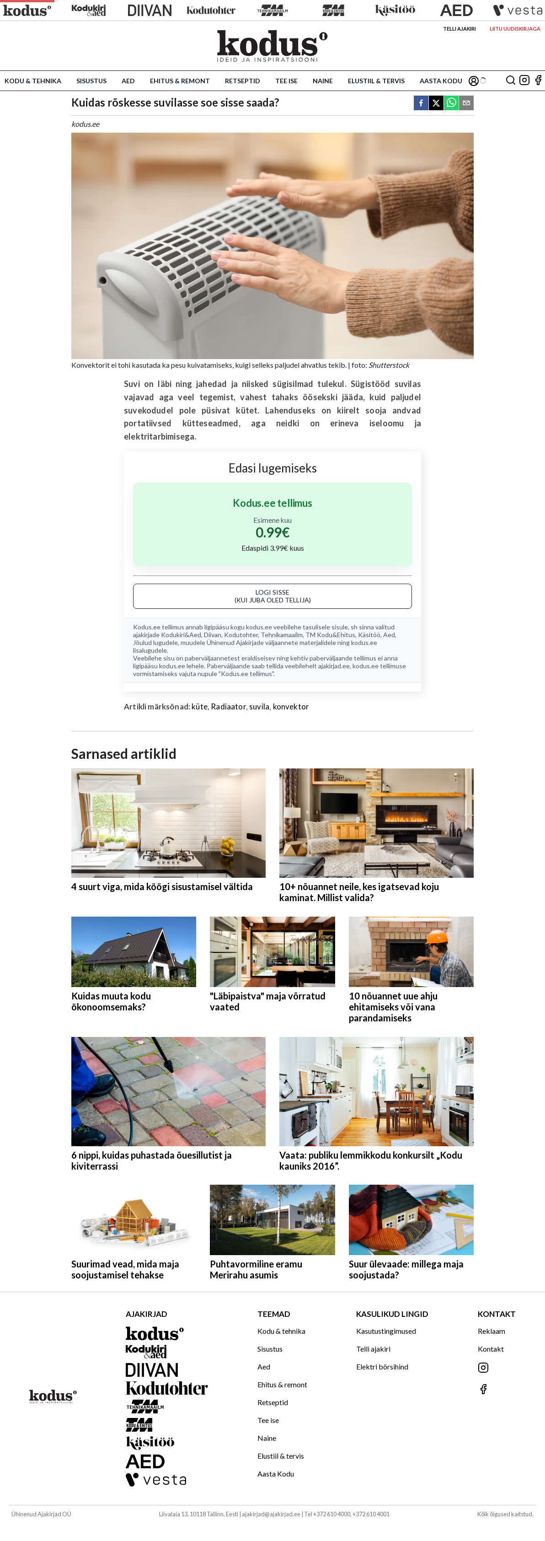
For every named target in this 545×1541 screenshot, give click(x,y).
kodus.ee (259, 627)
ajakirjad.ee (334, 666)
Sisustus (91, 81)
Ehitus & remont (180, 81)
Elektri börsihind (382, 1366)
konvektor (291, 706)
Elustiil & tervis (376, 81)
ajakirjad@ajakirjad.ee (271, 1514)
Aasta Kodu (441, 81)
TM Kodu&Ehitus (330, 635)
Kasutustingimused (386, 1330)
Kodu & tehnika (33, 81)
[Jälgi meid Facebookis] (538, 81)
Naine (323, 81)
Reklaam (491, 1330)
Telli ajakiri (459, 29)
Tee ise (286, 81)
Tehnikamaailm (282, 635)
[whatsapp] (451, 104)
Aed (128, 81)
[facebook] (421, 104)
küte (200, 706)
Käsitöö (369, 635)
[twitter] (436, 104)
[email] (466, 104)
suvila (259, 706)
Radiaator (228, 706)
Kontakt (491, 1348)
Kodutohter (241, 635)
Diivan (212, 635)
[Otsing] (511, 81)
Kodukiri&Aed (181, 635)
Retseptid (242, 81)
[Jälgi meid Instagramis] (524, 81)
